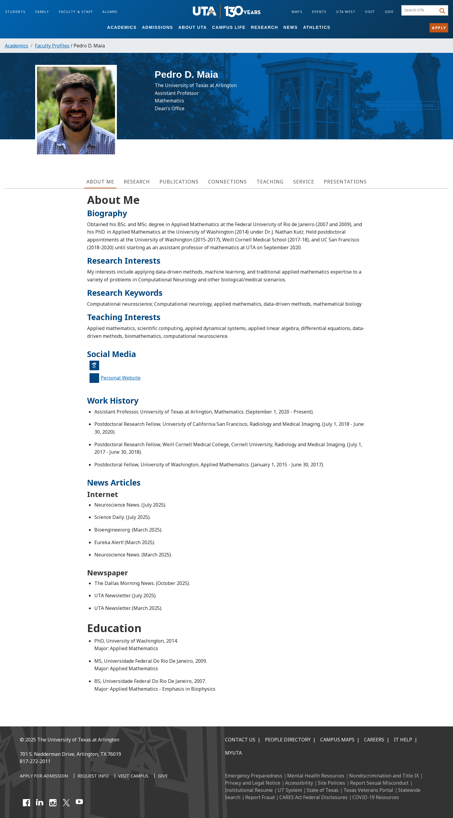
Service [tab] (303, 181)
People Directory (288, 739)
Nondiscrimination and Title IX (384, 775)
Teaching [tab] (270, 181)
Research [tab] (137, 181)
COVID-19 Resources (375, 797)
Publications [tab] (179, 181)
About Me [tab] (100, 181)
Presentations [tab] (345, 181)
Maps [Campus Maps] (297, 11)
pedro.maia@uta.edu (408, 108)
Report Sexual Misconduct (379, 783)
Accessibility (299, 783)
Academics (122, 27)
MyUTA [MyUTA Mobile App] (233, 753)
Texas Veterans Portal (368, 790)
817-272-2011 (35, 761)
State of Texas (323, 790)
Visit (370, 11)
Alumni (109, 11)
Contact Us (240, 739)
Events (319, 11)
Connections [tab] (227, 181)
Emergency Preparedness (253, 775)
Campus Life (228, 27)
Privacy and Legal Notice (252, 783)
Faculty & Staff (76, 11)
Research (264, 27)
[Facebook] (26, 802)
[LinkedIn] (39, 802)
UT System (290, 790)
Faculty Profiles (52, 45)
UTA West (345, 11)
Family (42, 11)
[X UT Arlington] (66, 802)
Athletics (316, 27)
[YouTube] (79, 802)
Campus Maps (337, 739)
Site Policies (331, 783)
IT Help (403, 739)
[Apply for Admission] (44, 776)
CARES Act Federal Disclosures (313, 797)
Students (15, 11)
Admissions (157, 27)
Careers (374, 739)
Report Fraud (260, 797)
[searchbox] (420, 10)
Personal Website (121, 377)
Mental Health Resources (315, 775)
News (290, 27)
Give (389, 11)
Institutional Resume (249, 790)
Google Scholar (96, 368)
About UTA (192, 27)
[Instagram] (52, 802)
